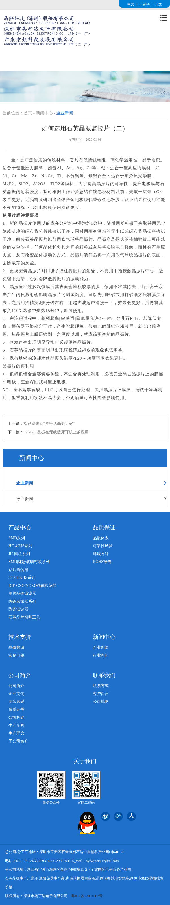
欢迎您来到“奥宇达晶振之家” (48, 424)
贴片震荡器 (18, 570)
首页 (28, 113)
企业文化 (16, 694)
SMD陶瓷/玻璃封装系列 (29, 562)
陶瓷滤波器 (18, 609)
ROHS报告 (102, 562)
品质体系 (101, 538)
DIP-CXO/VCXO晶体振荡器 (32, 585)
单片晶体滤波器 (22, 593)
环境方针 (101, 554)
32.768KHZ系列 (21, 577)
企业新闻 (91, 483)
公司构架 (16, 717)
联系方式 (101, 686)
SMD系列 (16, 538)
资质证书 (16, 709)
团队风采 (16, 701)
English (145, 4)
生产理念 (16, 733)
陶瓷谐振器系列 (22, 601)
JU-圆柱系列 (19, 554)
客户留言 (101, 694)
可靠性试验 (103, 546)
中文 (130, 4)
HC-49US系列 (20, 546)
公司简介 (16, 686)
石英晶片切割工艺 (24, 617)
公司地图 (101, 701)
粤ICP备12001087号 (87, 896)
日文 (158, 4)
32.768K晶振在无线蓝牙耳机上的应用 (56, 432)
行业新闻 (91, 499)
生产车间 (16, 725)
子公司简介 (18, 741)
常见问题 (16, 655)
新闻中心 (44, 113)
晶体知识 (16, 647)
